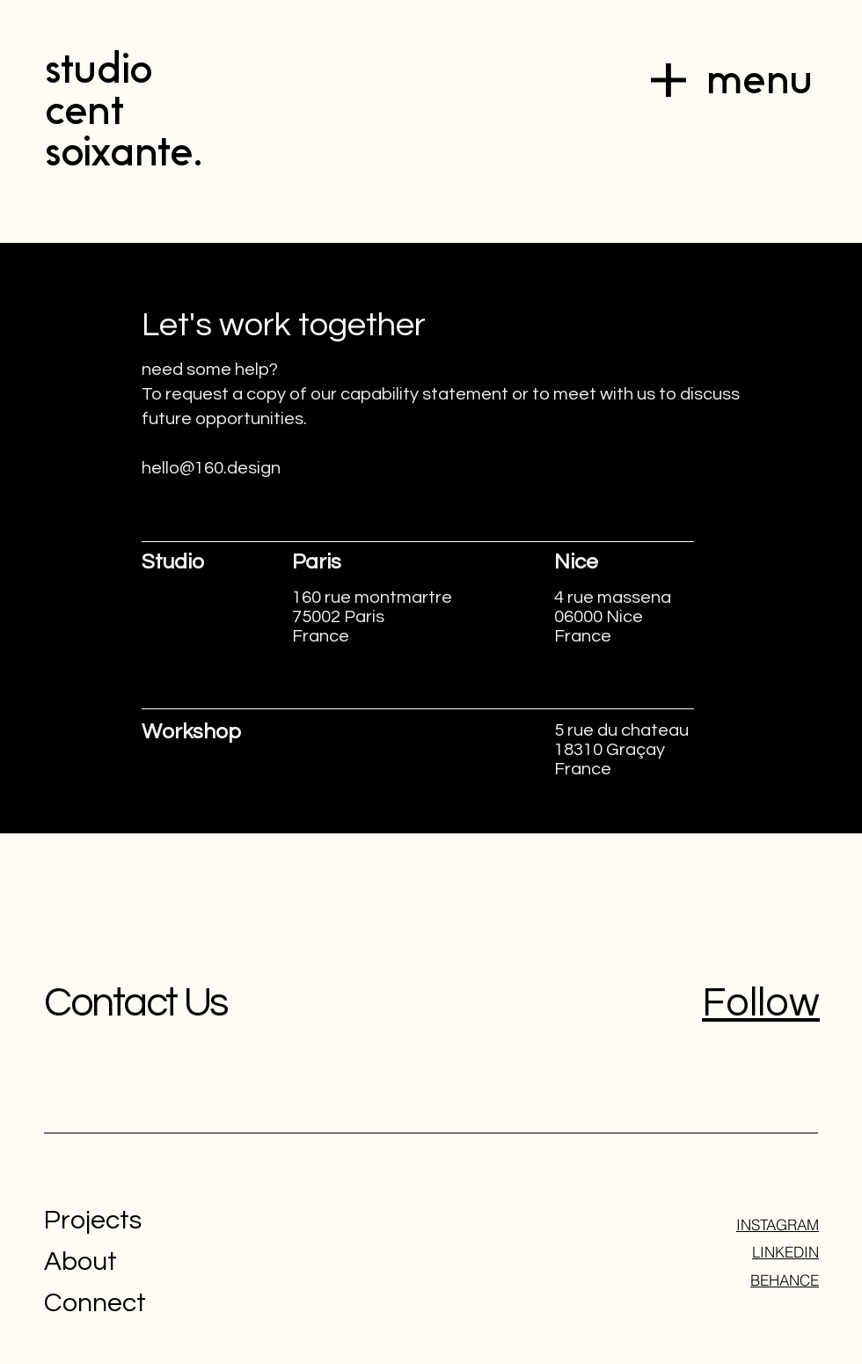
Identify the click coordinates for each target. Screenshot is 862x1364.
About (80, 1261)
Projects (93, 1220)
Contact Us (135, 1003)
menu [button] (758, 79)
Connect (95, 1302)
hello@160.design (211, 468)
